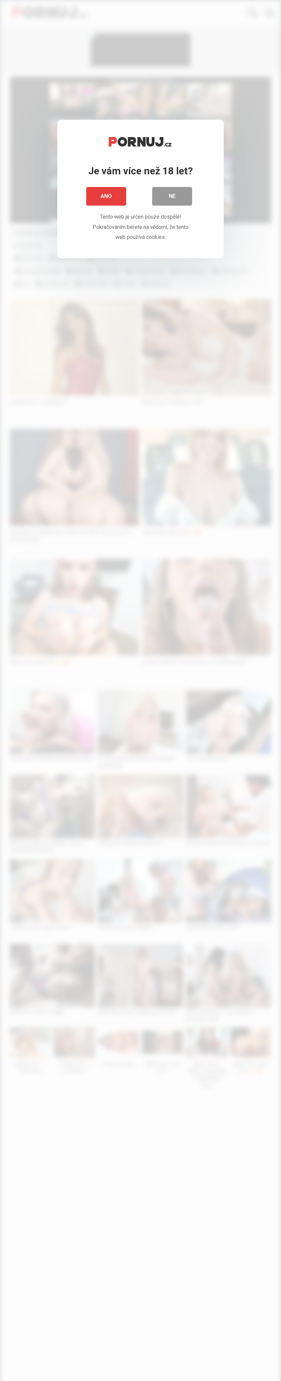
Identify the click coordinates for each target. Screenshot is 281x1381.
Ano (106, 196)
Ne (172, 196)
